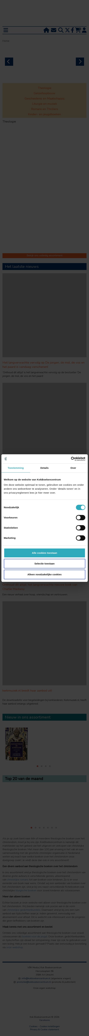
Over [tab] (73, 467)
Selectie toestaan (44, 563)
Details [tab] (44, 467)
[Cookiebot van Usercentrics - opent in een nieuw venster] (70, 459)
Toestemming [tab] (16, 467)
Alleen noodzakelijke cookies (44, 574)
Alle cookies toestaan (44, 552)
